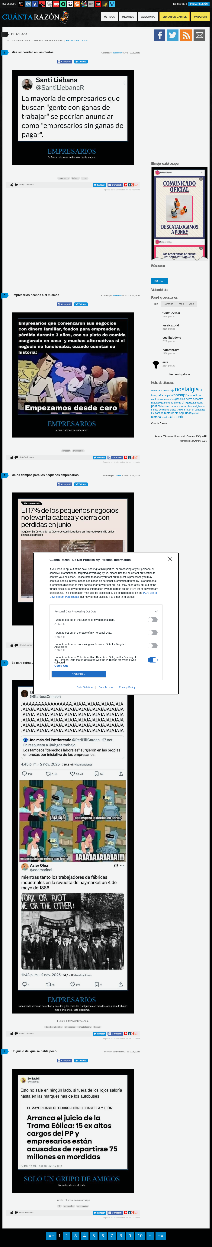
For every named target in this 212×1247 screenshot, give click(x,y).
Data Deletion (85, 687)
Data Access (105, 687)
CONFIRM (79, 674)
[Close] (171, 560)
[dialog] (106, 623)
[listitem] (106, 611)
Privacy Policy (127, 687)
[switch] (153, 619)
